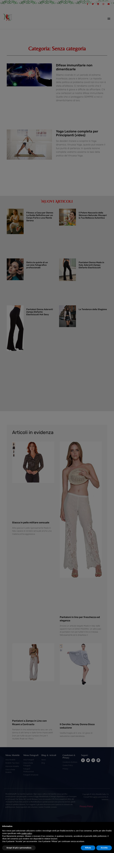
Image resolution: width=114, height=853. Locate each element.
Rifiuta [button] (88, 848)
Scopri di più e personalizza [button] (18, 848)
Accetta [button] (104, 848)
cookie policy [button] (26, 833)
